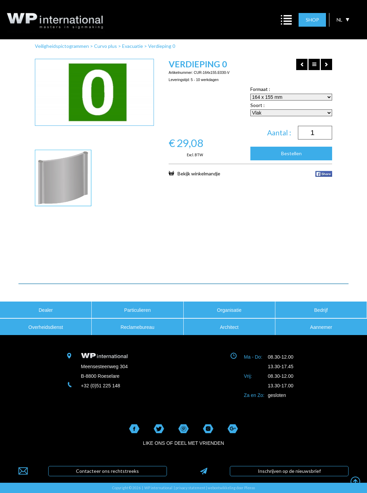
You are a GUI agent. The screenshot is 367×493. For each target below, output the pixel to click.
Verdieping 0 (161, 46)
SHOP (312, 20)
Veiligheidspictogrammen (62, 46)
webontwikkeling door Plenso (231, 488)
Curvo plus (105, 46)
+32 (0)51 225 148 (100, 385)
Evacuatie (132, 46)
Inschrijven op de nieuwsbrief (289, 471)
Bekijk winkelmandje (194, 173)
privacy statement (190, 488)
